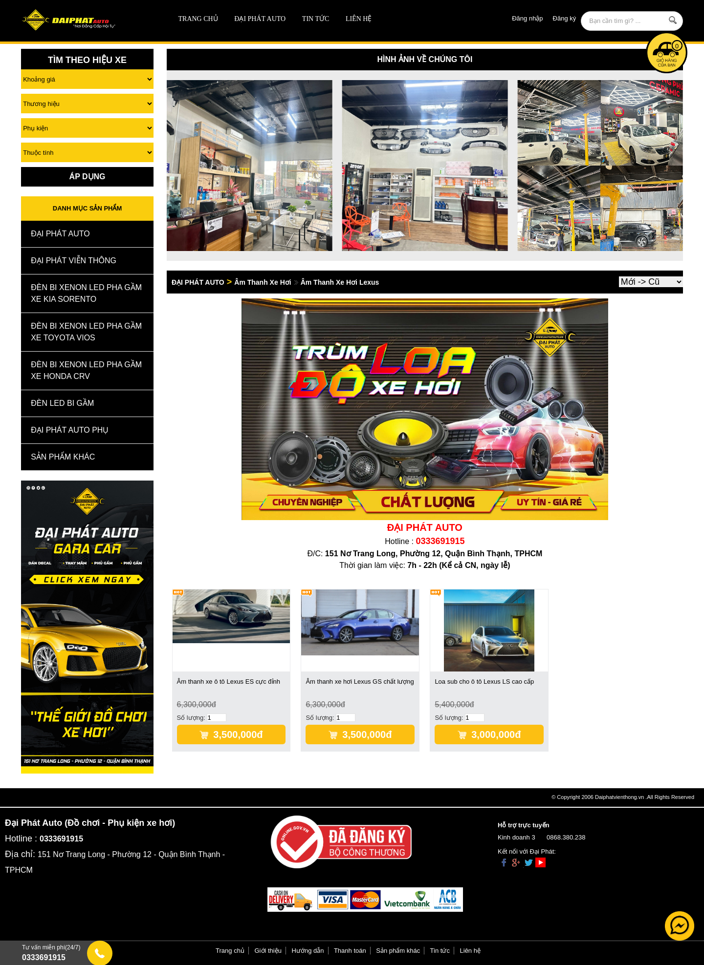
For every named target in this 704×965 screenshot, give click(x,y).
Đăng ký (564, 18)
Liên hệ (359, 18)
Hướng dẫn (308, 950)
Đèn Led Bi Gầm (62, 403)
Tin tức (315, 18)
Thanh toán (350, 950)
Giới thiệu (268, 950)
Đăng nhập (527, 18)
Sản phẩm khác (398, 950)
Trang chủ (198, 18)
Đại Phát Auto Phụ (70, 430)
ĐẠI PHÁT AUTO (260, 18)
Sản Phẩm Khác (63, 457)
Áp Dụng (87, 176)
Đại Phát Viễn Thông (73, 260)
